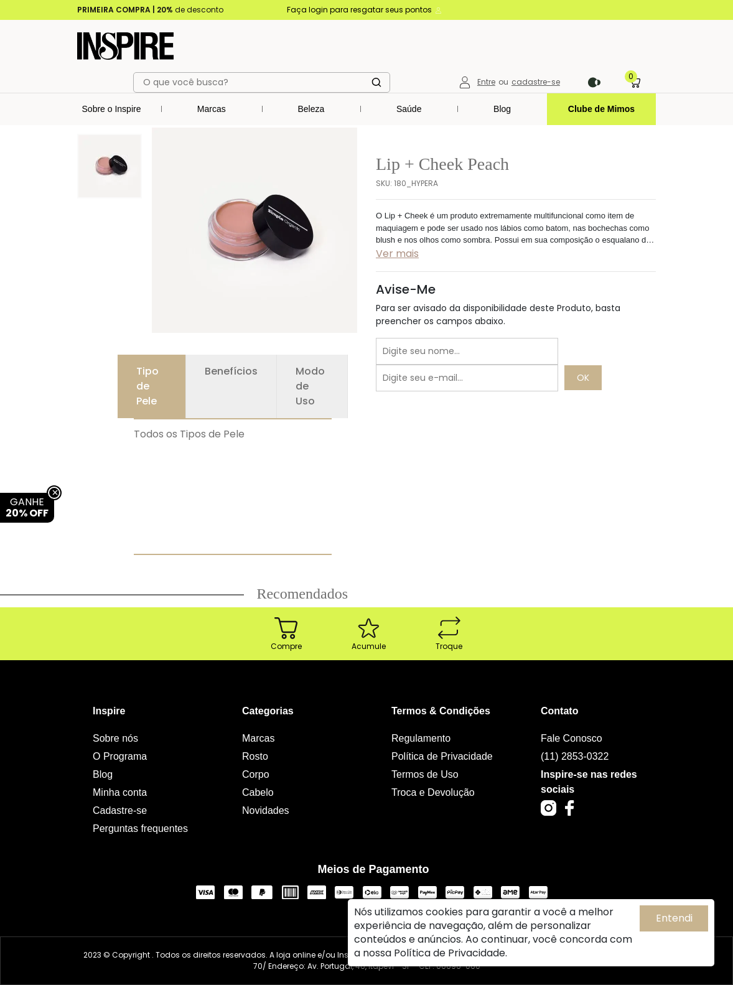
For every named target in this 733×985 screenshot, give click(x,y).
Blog (502, 109)
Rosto (255, 756)
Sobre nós (115, 738)
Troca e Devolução (433, 792)
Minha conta (120, 792)
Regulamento (421, 738)
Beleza (310, 109)
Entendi (674, 918)
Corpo (255, 774)
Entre (486, 82)
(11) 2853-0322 (575, 756)
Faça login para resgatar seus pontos (365, 9)
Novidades (265, 810)
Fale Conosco (571, 738)
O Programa (120, 756)
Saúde (408, 109)
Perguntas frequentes (140, 828)
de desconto (150, 9)
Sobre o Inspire (111, 109)
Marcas (211, 109)
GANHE (27, 507)
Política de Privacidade (442, 756)
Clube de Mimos (601, 109)
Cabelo (258, 792)
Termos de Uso (425, 774)
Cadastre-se (120, 810)
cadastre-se (535, 82)
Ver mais (397, 253)
